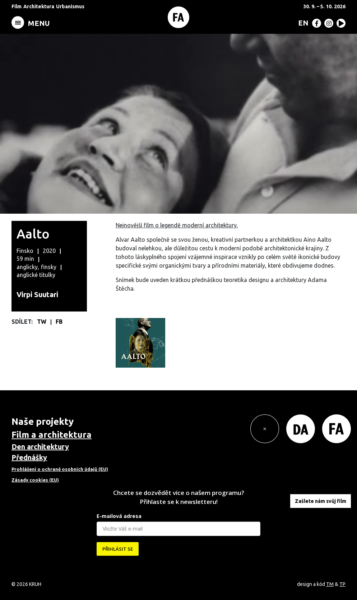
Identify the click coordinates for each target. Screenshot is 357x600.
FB (59, 321)
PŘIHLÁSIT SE (117, 549)
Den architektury (40, 446)
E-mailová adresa (119, 516)
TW (42, 321)
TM (330, 584)
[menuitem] (302, 23)
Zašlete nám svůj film (320, 501)
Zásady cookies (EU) (35, 479)
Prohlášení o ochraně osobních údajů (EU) (59, 469)
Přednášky (29, 457)
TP (342, 584)
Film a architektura (51, 435)
